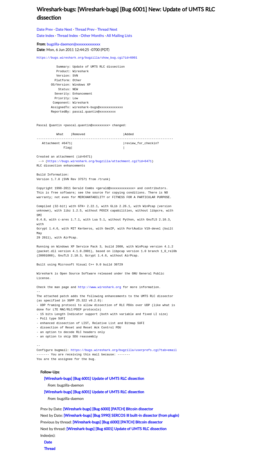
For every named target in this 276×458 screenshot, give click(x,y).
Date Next (64, 29)
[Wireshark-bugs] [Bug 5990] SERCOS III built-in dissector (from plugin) (121, 415)
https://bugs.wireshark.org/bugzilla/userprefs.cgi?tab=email (124, 350)
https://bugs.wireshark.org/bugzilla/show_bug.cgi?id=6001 (87, 58)
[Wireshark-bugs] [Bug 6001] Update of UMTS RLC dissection (94, 379)
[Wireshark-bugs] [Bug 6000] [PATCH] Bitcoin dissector (108, 409)
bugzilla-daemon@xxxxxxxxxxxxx (73, 44)
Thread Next (107, 29)
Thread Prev (85, 29)
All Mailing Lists (119, 36)
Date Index (45, 36)
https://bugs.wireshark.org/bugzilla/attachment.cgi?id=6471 (99, 161)
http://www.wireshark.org (99, 287)
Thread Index (67, 36)
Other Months (92, 36)
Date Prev (45, 29)
